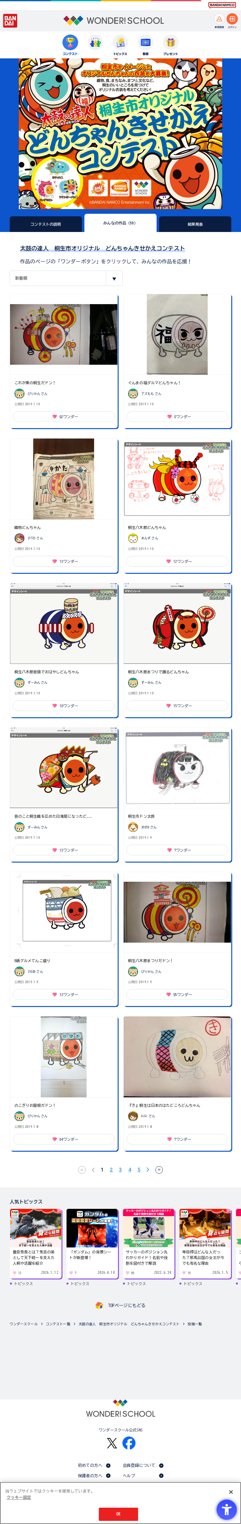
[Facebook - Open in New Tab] (129, 1443)
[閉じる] (231, 1492)
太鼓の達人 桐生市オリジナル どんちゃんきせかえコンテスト (129, 1324)
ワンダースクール (24, 1324)
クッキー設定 (19, 1497)
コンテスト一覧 (58, 1324)
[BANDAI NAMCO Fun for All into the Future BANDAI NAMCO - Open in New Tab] (222, 5)
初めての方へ (90, 1465)
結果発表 (195, 224)
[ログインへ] (232, 18)
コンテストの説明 (45, 224)
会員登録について (139, 1465)
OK (118, 1514)
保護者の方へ (90, 1476)
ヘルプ (129, 1476)
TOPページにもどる (127, 1305)
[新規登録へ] (219, 18)
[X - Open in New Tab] (112, 1443)
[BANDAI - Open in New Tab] (10, 21)
